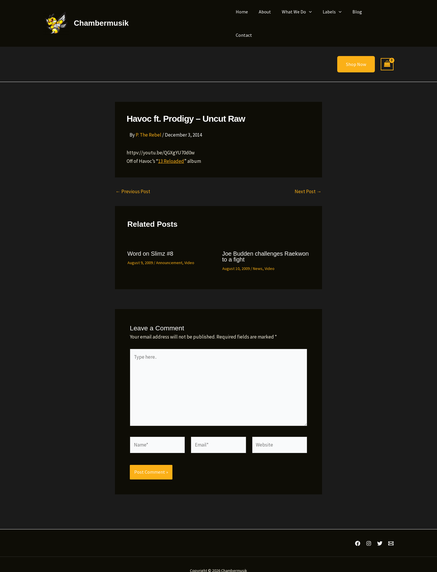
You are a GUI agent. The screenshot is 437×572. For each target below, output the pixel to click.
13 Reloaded (171, 149)
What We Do (301, 17)
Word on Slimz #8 (150, 241)
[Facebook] (357, 531)
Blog (358, 17)
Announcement (169, 250)
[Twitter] (379, 531)
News (258, 256)
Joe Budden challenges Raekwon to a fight (265, 244)
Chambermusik (101, 17)
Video (189, 250)
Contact (381, 17)
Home (249, 17)
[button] (313, 17)
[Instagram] (368, 531)
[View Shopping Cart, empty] (387, 52)
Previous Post (133, 179)
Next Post (308, 179)
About (271, 17)
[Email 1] (391, 531)
